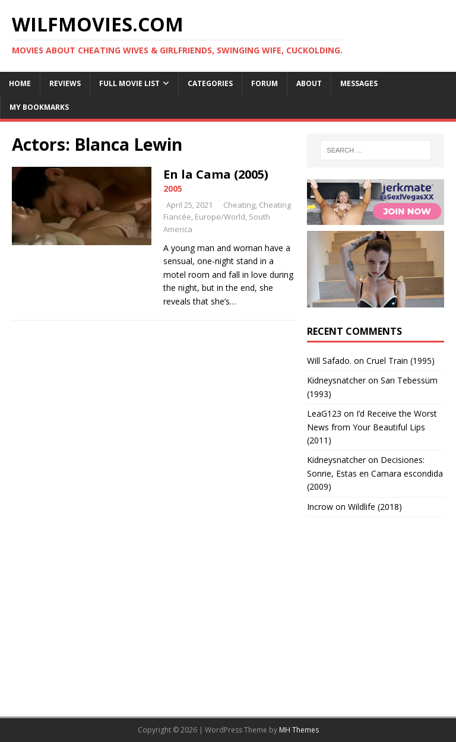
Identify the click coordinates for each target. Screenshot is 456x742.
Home (20, 83)
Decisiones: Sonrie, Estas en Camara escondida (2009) (375, 473)
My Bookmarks (39, 107)
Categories (210, 83)
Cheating (239, 204)
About (309, 83)
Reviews (65, 83)
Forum (264, 83)
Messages (359, 83)
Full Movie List (129, 83)
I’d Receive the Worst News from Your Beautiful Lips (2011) (372, 427)
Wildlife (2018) (375, 506)
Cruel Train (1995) (400, 360)
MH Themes (299, 730)
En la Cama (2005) (215, 174)
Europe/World (220, 216)
